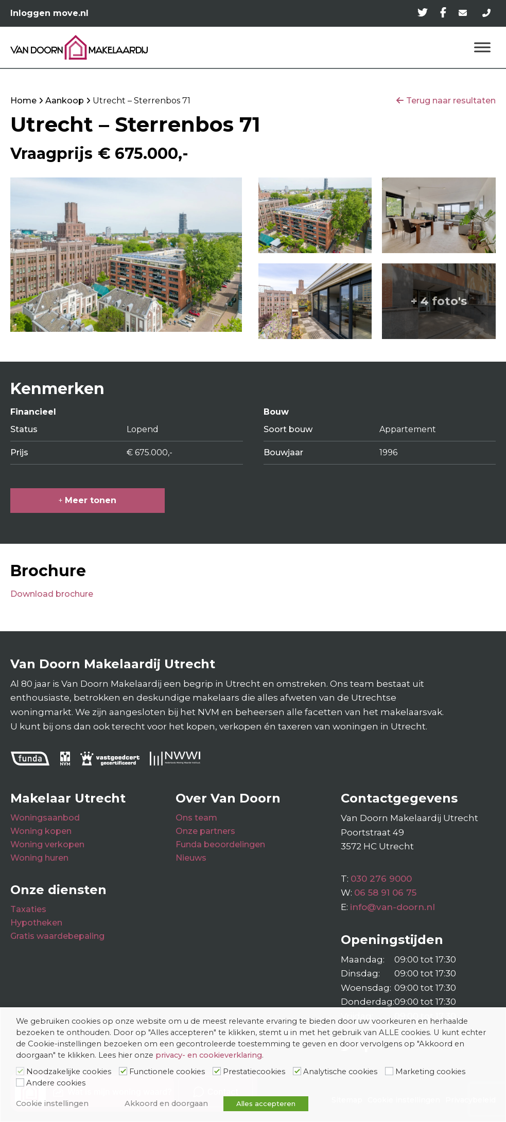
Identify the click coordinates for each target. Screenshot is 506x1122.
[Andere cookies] (20, 1082)
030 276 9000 (381, 879)
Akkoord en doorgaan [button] (166, 1103)
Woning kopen (41, 831)
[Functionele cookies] (123, 1071)
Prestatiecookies (254, 1071)
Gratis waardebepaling (57, 936)
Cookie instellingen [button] (52, 1103)
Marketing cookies (430, 1071)
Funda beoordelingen (220, 844)
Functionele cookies (167, 1071)
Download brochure (51, 594)
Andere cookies (55, 1083)
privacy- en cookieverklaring (208, 1055)
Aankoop (64, 100)
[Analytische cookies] (297, 1071)
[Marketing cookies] (389, 1071)
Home (23, 100)
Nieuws (191, 858)
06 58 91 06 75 (385, 892)
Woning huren (39, 858)
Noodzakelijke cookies (68, 1071)
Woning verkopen (47, 844)
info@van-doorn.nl (392, 907)
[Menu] (482, 47)
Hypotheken (36, 923)
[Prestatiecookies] (217, 1071)
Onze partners (205, 831)
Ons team (196, 818)
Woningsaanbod (45, 818)
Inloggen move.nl (49, 13)
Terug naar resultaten (451, 100)
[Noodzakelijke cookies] (20, 1071)
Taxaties (28, 909)
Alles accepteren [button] (265, 1103)
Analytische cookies (340, 1071)
